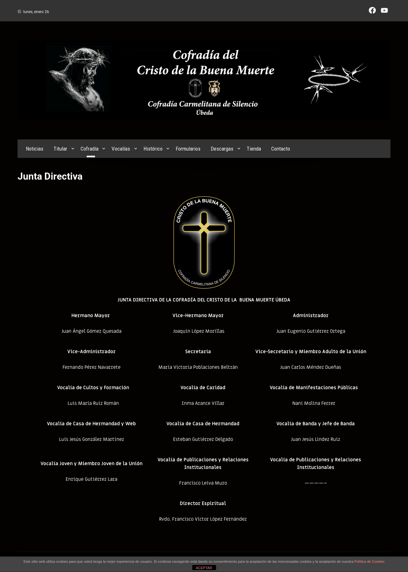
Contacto (280, 148)
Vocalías (121, 148)
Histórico (153, 148)
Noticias (34, 148)
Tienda (254, 148)
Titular (60, 148)
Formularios (188, 148)
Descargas (222, 148)
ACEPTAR (204, 568)
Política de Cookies (369, 561)
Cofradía (89, 148)
